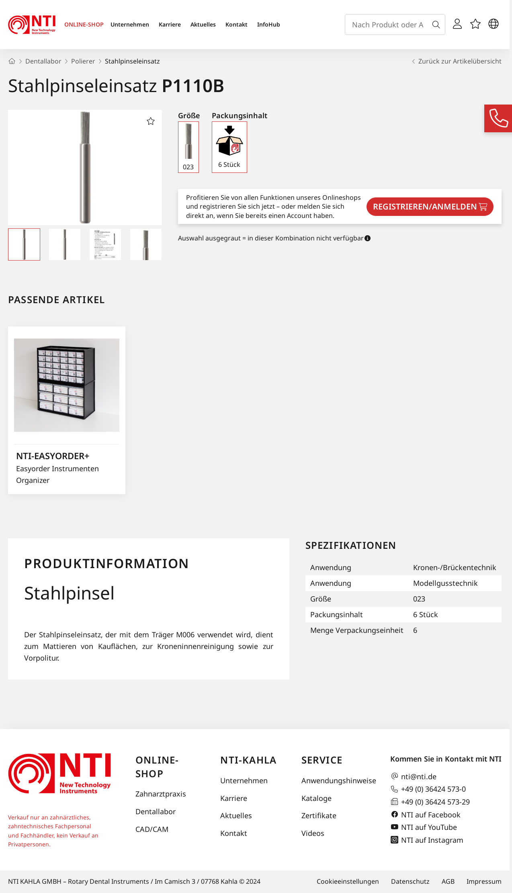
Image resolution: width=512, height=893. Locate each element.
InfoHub (268, 24)
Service (321, 759)
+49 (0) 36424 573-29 (430, 801)
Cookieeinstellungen (348, 881)
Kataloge (316, 798)
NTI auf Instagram (426, 840)
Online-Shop (157, 766)
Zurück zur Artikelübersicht (456, 61)
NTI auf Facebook (425, 814)
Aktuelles (203, 24)
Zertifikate (318, 815)
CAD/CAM (151, 829)
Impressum (484, 881)
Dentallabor (155, 811)
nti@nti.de (413, 776)
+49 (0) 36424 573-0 (428, 789)
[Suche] (437, 24)
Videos (312, 833)
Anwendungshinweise (337, 780)
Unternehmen (130, 24)
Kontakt (236, 24)
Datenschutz (410, 881)
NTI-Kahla (248, 759)
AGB (448, 881)
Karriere (170, 24)
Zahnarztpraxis (160, 794)
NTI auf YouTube (423, 827)
